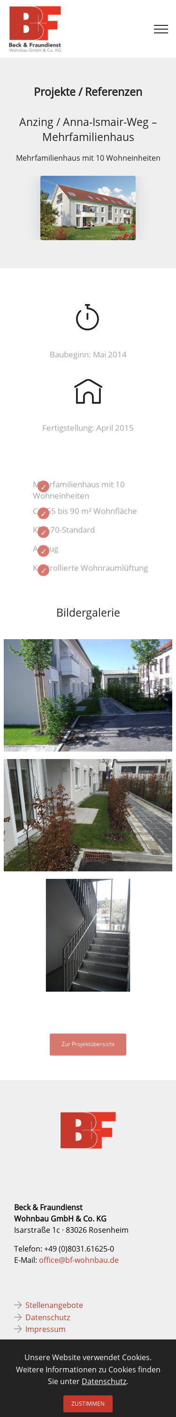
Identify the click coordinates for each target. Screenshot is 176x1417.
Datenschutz (47, 1317)
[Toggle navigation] (161, 29)
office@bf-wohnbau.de (79, 1260)
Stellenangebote (54, 1305)
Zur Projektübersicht (88, 1048)
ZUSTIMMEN (88, 1404)
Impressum (45, 1329)
